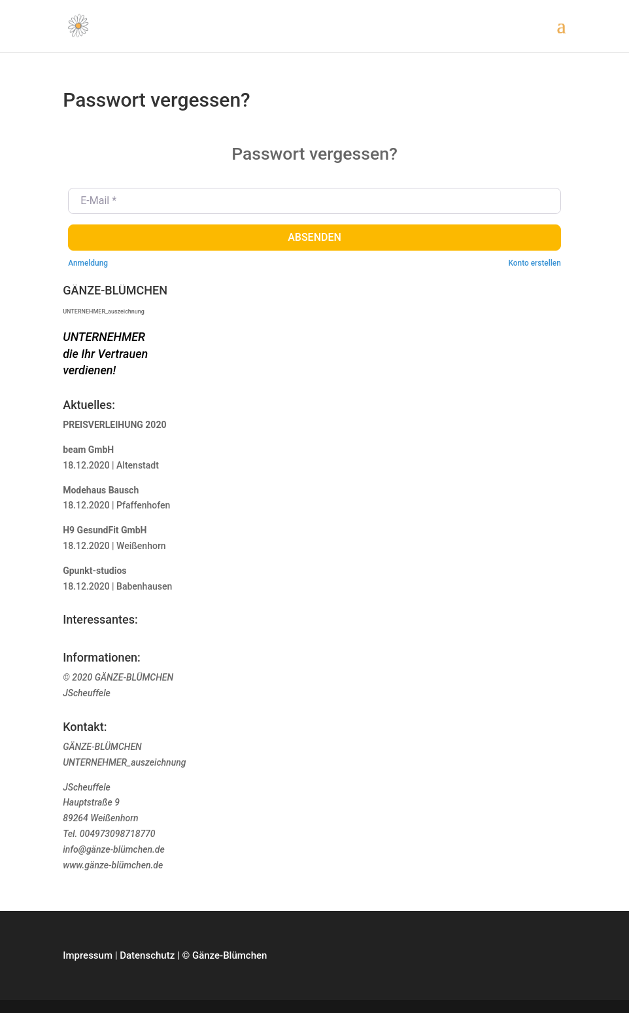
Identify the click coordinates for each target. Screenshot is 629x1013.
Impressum (87, 955)
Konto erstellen (534, 263)
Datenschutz (147, 955)
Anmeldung (88, 263)
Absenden (314, 237)
